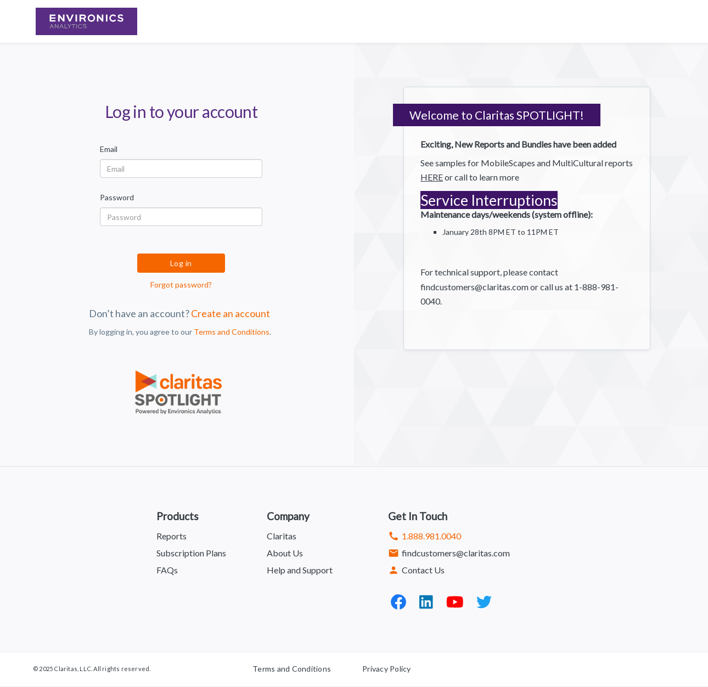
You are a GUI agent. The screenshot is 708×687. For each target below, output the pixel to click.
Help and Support (300, 570)
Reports (171, 536)
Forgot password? (181, 284)
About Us (285, 553)
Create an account (230, 313)
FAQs (167, 570)
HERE (431, 177)
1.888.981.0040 (424, 536)
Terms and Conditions (231, 331)
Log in (181, 263)
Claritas (281, 536)
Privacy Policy (386, 668)
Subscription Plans (191, 553)
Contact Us (416, 570)
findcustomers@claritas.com (449, 553)
